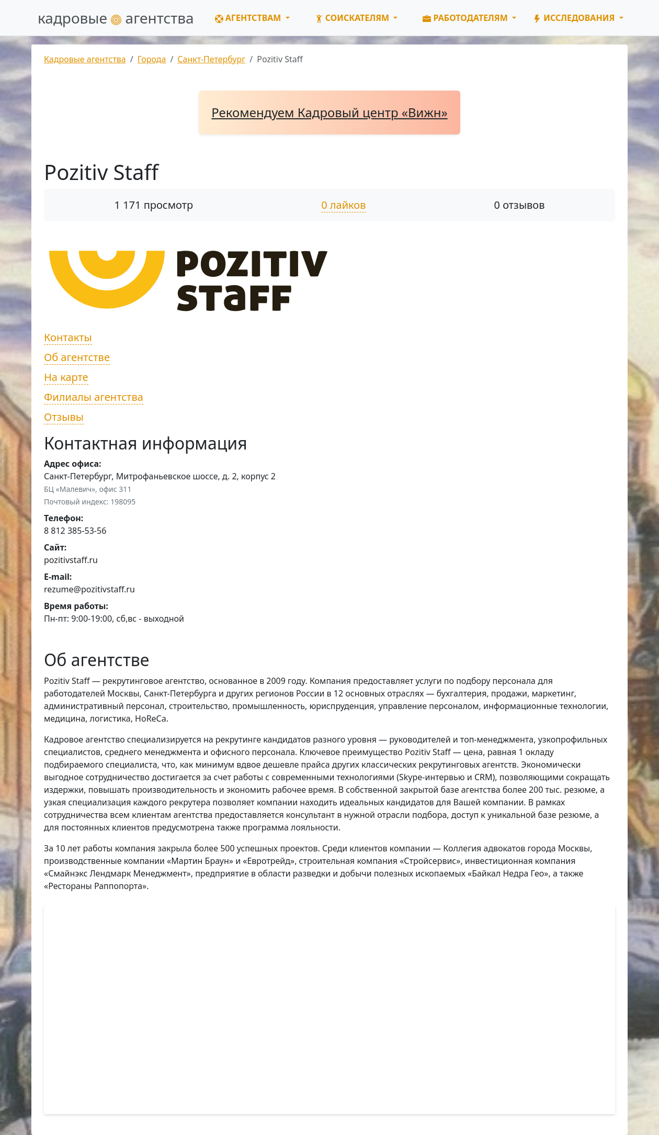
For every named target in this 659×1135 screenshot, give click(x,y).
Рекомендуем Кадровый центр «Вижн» (329, 112)
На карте (66, 377)
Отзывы (64, 417)
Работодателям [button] (466, 18)
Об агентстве (77, 357)
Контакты (68, 337)
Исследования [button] (575, 18)
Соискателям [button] (353, 18)
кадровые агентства (116, 18)
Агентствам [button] (249, 18)
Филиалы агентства (93, 397)
